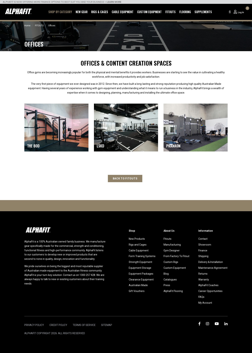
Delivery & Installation (210, 262)
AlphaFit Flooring (173, 291)
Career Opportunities (210, 291)
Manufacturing (172, 244)
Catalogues (170, 279)
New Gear (82, 12)
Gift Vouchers (136, 291)
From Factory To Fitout (176, 256)
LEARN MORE (114, 2)
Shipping (203, 256)
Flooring (185, 12)
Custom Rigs (171, 262)
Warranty (203, 279)
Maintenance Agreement (212, 267)
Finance (202, 250)
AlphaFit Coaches (208, 285)
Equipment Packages (141, 273)
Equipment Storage (140, 267)
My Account (205, 302)
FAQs (201, 296)
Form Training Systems (142, 256)
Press (167, 285)
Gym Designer (172, 250)
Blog (166, 273)
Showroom (204, 244)
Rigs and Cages (138, 244)
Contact (202, 238)
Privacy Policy (34, 325)
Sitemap (106, 325)
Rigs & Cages (99, 12)
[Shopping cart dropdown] (246, 12)
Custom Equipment (149, 12)
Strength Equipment (140, 262)
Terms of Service (84, 325)
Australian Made (138, 285)
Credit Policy (58, 325)
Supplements (203, 12)
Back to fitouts (125, 178)
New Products (137, 238)
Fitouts (170, 12)
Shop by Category (60, 12)
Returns (202, 273)
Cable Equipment (123, 12)
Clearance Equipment (141, 279)
